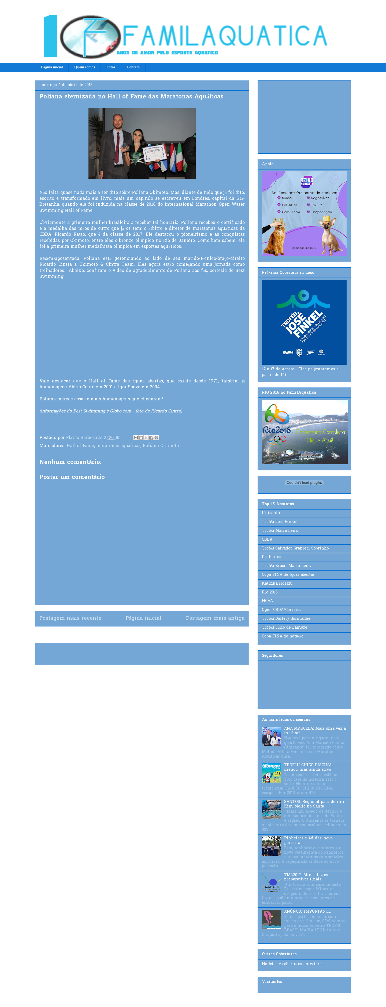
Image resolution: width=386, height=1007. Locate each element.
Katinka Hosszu (277, 584)
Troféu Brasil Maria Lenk (286, 566)
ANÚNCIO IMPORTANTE (307, 911)
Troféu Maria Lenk (280, 531)
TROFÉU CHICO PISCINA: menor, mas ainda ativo (308, 767)
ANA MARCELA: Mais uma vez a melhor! (315, 731)
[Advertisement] (304, 115)
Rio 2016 (270, 592)
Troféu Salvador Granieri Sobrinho (295, 548)
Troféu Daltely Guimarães (286, 619)
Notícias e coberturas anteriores (293, 964)
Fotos (110, 67)
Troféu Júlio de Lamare (284, 627)
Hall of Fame (80, 446)
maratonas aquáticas (118, 446)
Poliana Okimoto (161, 446)
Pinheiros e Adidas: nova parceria (308, 841)
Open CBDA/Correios (281, 610)
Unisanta (271, 513)
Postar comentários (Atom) (151, 634)
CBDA (267, 540)
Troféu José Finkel (280, 522)
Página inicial (52, 67)
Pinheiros (271, 557)
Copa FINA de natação (282, 636)
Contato (133, 67)
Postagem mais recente (70, 618)
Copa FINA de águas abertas (288, 575)
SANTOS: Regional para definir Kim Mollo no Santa (314, 804)
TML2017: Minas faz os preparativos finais (306, 877)
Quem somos (84, 67)
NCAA (267, 601)
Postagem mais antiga (215, 618)
